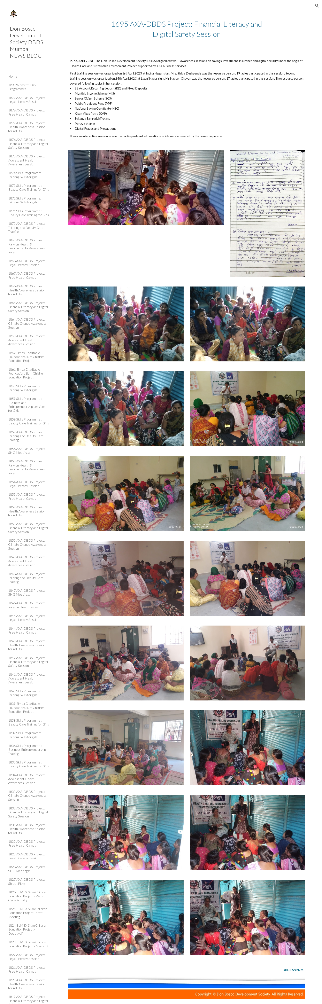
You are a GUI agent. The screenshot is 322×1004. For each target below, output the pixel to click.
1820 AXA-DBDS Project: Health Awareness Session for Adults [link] (26, 984)
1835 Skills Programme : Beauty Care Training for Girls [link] (28, 764)
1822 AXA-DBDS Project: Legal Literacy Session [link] (26, 956)
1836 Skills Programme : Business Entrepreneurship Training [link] (27, 749)
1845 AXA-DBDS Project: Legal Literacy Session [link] (26, 617)
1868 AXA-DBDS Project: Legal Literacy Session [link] (26, 263)
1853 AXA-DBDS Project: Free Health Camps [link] (26, 496)
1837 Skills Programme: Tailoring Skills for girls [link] (24, 735)
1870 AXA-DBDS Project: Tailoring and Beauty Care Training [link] (26, 227)
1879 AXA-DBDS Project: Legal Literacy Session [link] (26, 99)
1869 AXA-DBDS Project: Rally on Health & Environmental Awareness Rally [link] (26, 246)
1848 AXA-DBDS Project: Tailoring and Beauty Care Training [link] (26, 578)
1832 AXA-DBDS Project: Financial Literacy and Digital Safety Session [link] (28, 812)
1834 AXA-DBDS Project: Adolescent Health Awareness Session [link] (26, 779)
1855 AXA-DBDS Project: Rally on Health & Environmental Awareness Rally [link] (26, 467)
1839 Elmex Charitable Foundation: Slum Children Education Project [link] (26, 707)
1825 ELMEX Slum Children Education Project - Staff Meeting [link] (27, 913)
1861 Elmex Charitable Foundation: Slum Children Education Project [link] (26, 373)
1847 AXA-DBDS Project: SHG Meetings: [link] (26, 592)
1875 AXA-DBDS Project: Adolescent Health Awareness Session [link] (26, 160)
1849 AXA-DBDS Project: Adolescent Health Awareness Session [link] (26, 561)
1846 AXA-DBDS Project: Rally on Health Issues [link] (26, 605)
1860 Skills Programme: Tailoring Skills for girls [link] (24, 388)
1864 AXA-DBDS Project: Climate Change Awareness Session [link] (27, 323)
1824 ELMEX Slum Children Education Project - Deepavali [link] (27, 929)
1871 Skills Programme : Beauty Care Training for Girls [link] (28, 213)
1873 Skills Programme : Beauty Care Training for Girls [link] (28, 187)
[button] (317, 6)
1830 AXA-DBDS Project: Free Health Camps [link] (26, 843)
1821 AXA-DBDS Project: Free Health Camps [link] (26, 969)
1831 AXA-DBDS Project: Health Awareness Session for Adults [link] (26, 829)
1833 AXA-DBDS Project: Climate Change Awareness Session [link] (27, 795)
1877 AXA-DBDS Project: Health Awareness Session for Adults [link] (26, 127)
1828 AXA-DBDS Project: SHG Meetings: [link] (26, 868)
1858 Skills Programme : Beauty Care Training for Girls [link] (28, 421)
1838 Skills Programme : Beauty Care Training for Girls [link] (28, 722)
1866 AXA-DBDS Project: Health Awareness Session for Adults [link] (26, 290)
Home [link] (12, 76)
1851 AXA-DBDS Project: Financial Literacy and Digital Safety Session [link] (28, 528)
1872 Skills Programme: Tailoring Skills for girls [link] (24, 200)
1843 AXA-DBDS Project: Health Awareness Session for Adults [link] (26, 645)
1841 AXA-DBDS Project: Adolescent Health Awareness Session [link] (26, 678)
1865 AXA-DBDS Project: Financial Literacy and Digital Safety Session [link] (28, 307)
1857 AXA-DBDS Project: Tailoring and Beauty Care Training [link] (26, 436)
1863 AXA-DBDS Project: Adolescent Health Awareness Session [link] (26, 340)
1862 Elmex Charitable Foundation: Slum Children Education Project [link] (26, 357)
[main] (187, 28)
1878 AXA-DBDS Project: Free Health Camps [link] (26, 112)
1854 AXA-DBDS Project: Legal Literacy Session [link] (26, 484)
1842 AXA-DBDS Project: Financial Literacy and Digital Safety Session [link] (28, 662)
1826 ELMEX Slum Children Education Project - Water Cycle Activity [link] (27, 896)
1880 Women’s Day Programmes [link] (22, 87)
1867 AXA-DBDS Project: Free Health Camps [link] (26, 275)
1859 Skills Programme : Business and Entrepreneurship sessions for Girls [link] (26, 404)
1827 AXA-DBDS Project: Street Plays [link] (26, 881)
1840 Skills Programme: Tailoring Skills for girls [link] (24, 693)
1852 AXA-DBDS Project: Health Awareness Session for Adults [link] (26, 511)
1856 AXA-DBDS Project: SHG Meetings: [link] (26, 450)
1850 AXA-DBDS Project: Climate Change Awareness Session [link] (27, 544)
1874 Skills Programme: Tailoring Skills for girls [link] (24, 175)
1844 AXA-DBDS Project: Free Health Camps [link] (26, 630)
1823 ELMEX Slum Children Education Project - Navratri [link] (28, 944)
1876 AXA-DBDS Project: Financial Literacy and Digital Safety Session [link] (28, 143)
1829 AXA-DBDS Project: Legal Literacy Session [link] (26, 856)
